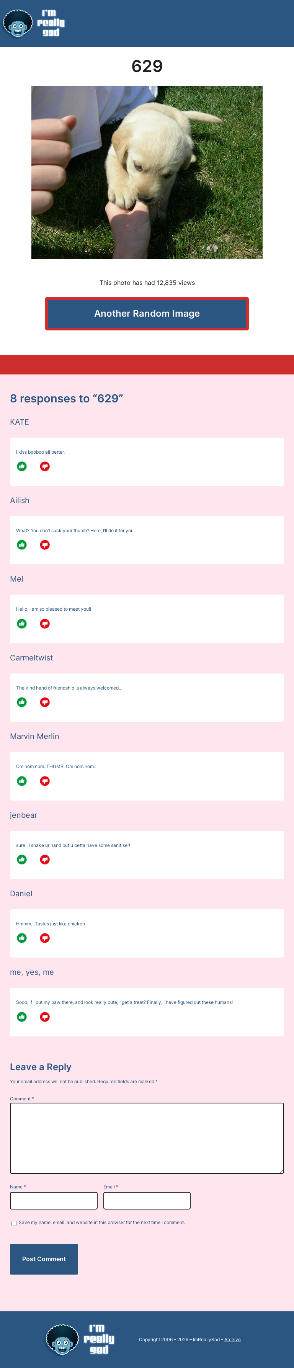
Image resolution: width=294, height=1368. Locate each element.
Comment (22, 1099)
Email (110, 1187)
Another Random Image (147, 313)
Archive (232, 1339)
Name (18, 1187)
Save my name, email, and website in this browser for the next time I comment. (102, 1222)
